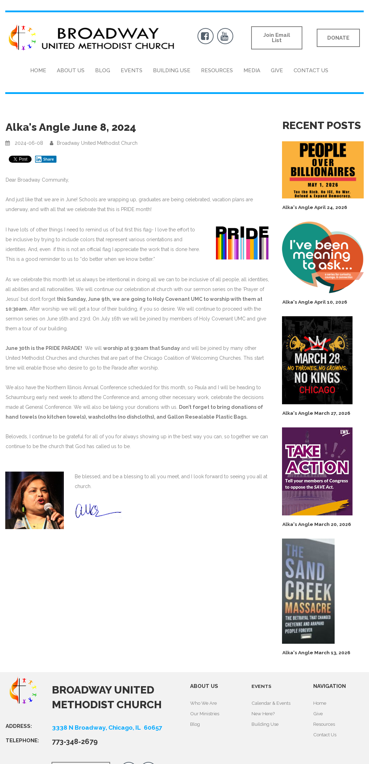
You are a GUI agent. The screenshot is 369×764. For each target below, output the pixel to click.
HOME (38, 70)
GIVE (277, 70)
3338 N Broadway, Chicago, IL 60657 (114, 727)
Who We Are (205, 703)
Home (320, 703)
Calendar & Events (272, 703)
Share (44, 159)
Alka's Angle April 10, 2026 (317, 302)
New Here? (263, 713)
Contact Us (325, 733)
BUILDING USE (171, 70)
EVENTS (131, 70)
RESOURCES (217, 70)
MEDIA (251, 70)
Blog (195, 723)
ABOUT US (71, 70)
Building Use (265, 723)
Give (318, 713)
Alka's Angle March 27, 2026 (319, 413)
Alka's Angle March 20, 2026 (319, 524)
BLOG (102, 70)
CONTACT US (311, 70)
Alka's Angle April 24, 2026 (317, 207)
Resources (325, 723)
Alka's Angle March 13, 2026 (319, 652)
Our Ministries (205, 713)
